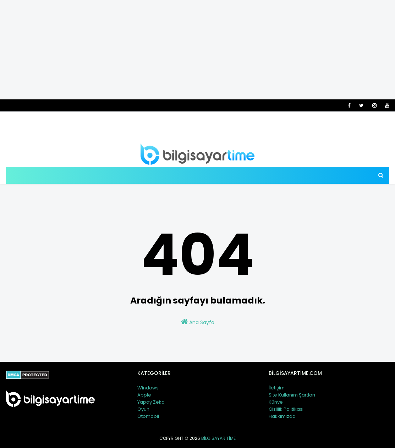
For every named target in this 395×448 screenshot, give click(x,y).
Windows (148, 387)
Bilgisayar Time (218, 438)
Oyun (143, 409)
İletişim (277, 387)
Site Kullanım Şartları (292, 395)
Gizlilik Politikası (286, 409)
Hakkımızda (282, 416)
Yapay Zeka (151, 402)
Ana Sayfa (197, 322)
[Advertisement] (197, 49)
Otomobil (148, 416)
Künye (276, 402)
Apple (144, 395)
